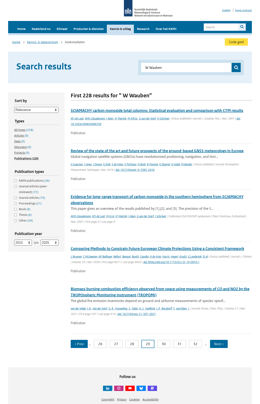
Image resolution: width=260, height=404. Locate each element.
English (226, 10)
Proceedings (30, 203)
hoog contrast (243, 10)
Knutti (183, 256)
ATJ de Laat (77, 118)
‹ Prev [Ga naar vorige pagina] (79, 344)
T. (174, 308)
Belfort (117, 256)
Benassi (126, 256)
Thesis (25, 215)
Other (26, 220)
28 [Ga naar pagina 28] (132, 344)
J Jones (88, 164)
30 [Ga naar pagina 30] (164, 344)
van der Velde (78, 308)
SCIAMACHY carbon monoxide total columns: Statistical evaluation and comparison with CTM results (157, 110)
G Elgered (164, 164)
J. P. (158, 308)
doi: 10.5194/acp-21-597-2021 (137, 314)
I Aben (109, 118)
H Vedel (175, 164)
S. (130, 308)
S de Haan (117, 164)
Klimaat (62, 29)
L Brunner (76, 256)
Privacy (122, 399)
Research (143, 29)
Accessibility (150, 399)
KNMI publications (34, 180)
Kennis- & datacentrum (42, 42)
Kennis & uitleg (120, 29)
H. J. (141, 308)
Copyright (107, 399)
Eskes (135, 308)
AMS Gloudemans (95, 118)
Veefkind (150, 308)
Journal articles (32, 198)
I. (188, 308)
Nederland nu (41, 29)
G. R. (111, 308)
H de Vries (155, 256)
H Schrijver (163, 118)
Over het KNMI (166, 29)
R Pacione (152, 164)
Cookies (134, 399)
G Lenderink (195, 256)
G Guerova (77, 164)
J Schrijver (160, 216)
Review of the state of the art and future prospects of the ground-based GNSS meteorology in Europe (157, 150)
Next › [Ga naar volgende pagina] (219, 344)
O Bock (142, 164)
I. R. (89, 308)
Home (21, 29)
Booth (135, 256)
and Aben (181, 308)
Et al (205, 256)
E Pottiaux (130, 164)
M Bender (186, 164)
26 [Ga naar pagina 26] (100, 344)
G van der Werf (147, 118)
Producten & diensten (89, 29)
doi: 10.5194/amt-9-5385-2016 (135, 170)
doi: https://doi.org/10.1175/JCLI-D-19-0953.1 (171, 262)
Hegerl (174, 256)
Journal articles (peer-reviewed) (33, 189)
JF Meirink (120, 118)
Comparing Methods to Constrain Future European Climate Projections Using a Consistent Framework (157, 248)
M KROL (133, 118)
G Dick (106, 164)
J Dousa (97, 164)
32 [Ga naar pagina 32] (195, 344)
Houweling (121, 308)
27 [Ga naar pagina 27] (116, 344)
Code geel (236, 42)
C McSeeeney (90, 256)
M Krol (110, 216)
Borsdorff (166, 308)
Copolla (144, 256)
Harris (165, 256)
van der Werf (100, 308)
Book (24, 209)
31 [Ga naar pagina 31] (180, 344)
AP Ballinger (105, 256)
